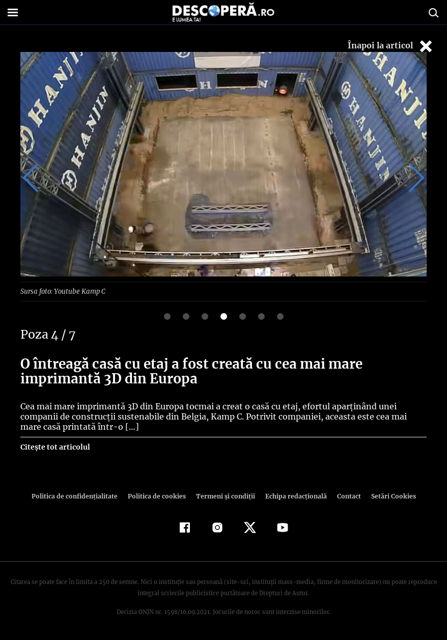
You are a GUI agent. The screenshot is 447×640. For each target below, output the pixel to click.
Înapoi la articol (391, 46)
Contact (344, 495)
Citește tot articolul (54, 446)
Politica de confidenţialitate (79, 495)
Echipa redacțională (293, 495)
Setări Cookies (388, 495)
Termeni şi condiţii (224, 495)
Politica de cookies (157, 495)
